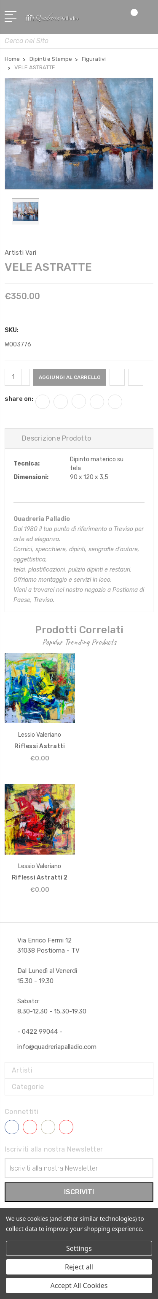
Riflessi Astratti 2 (40, 877)
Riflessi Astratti (39, 746)
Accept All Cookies (79, 1285)
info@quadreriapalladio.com (56, 1047)
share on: (19, 399)
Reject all (79, 1267)
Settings (79, 1248)
